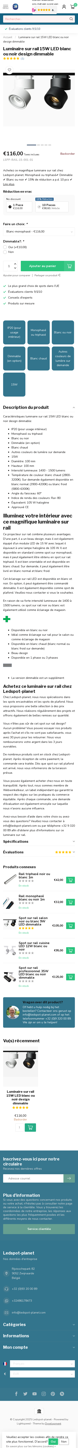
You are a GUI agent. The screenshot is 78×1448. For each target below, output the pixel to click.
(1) (22, 58)
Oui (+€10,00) (17, 247)
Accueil (7, 37)
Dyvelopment (53, 1423)
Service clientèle (39, 1229)
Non (11, 252)
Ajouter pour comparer (16, 275)
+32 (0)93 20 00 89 (24, 1289)
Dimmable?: (13, 241)
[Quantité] (19, 1127)
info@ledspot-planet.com (29, 1313)
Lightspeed (24, 1423)
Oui (53, 1442)
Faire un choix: (15, 224)
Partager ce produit (48, 275)
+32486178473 (22, 1301)
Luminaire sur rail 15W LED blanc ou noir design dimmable (20, 1097)
